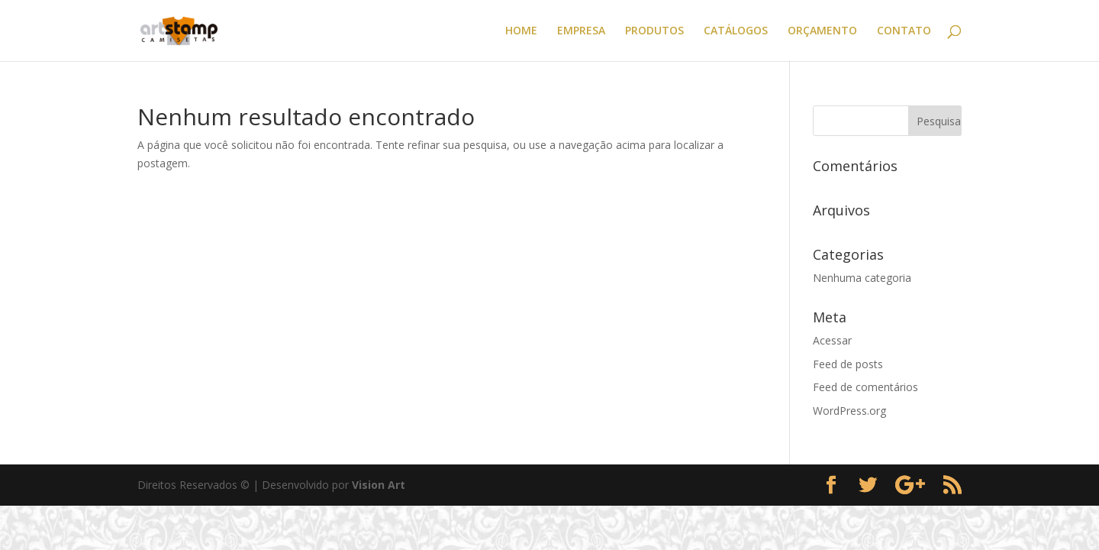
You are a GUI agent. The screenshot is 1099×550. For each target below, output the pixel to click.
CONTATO (904, 31)
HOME (521, 31)
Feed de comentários (865, 387)
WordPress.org (849, 410)
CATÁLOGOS (736, 31)
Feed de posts (848, 364)
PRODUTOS (654, 31)
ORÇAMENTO (822, 31)
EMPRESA (581, 31)
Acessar (832, 340)
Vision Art (378, 484)
